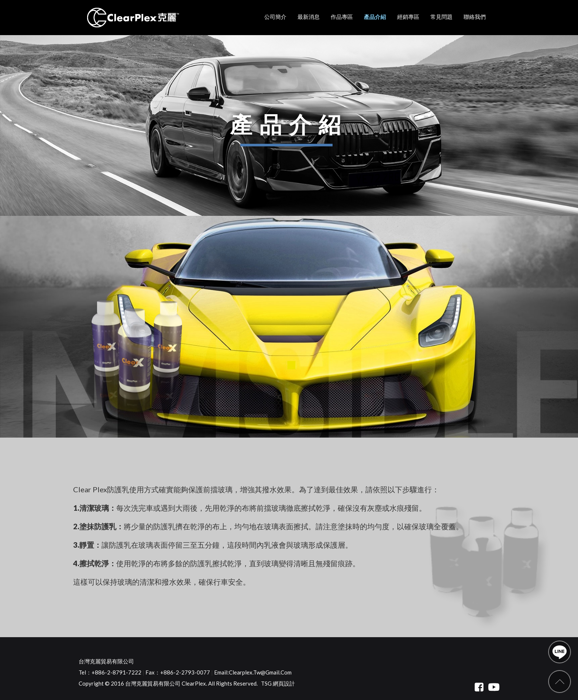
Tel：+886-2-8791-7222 (110, 672)
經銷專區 (408, 16)
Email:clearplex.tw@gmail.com (253, 672)
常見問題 (441, 16)
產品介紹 (375, 16)
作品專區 (342, 16)
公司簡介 (275, 16)
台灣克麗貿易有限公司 (106, 661)
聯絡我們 (475, 16)
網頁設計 (284, 683)
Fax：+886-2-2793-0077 (177, 672)
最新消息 (308, 16)
